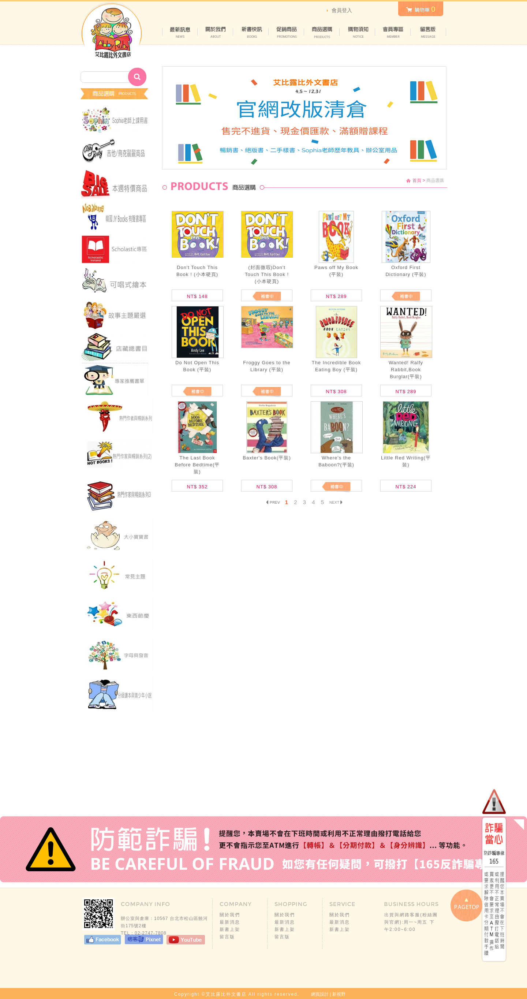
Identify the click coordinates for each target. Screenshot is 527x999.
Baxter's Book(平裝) (267, 458)
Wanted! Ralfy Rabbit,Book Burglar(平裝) (406, 369)
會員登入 (342, 10)
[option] (304, 117)
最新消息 (230, 922)
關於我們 (230, 914)
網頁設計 (320, 994)
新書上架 (230, 929)
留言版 (227, 936)
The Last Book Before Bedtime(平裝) (197, 464)
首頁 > (418, 180)
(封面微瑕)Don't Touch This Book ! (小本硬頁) (267, 274)
